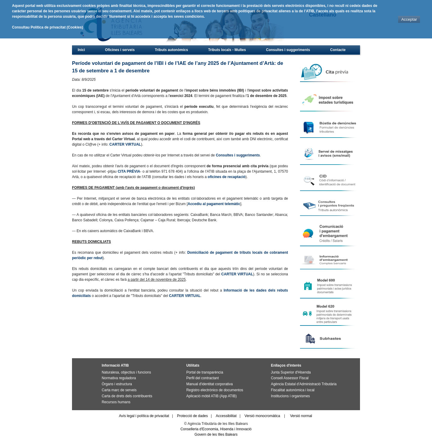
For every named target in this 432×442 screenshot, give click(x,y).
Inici (81, 50)
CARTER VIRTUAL (125, 144)
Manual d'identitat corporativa (209, 384)
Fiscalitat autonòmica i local (292, 390)
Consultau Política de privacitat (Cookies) (47, 27)
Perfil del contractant (202, 378)
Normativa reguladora (119, 378)
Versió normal (301, 416)
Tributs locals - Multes (227, 50)
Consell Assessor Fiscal (289, 378)
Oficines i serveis (120, 50)
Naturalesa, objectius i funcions (126, 372)
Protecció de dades (192, 416)
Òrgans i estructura (117, 384)
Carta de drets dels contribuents (127, 396)
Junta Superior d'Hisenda (291, 372)
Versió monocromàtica (262, 416)
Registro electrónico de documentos (214, 390)
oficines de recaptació (226, 177)
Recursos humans (116, 402)
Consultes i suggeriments (288, 50)
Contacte (338, 50)
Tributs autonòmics (171, 50)
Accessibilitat (226, 416)
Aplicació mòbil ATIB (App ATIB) (211, 396)
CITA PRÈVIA (129, 171)
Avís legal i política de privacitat (144, 416)
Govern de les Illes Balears (215, 434)
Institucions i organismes (290, 396)
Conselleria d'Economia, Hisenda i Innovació (215, 429)
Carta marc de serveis (119, 390)
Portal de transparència (204, 372)
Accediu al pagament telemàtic (214, 204)
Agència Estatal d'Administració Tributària (304, 384)
